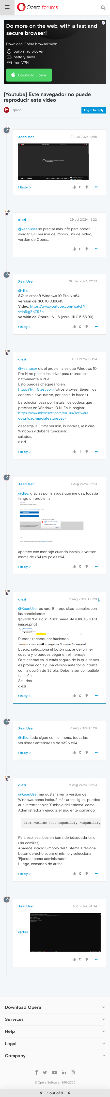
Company (15, 1040)
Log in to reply (94, 95)
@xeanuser (27, 214)
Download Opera (32, 60)
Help (10, 1016)
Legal (11, 1028)
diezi (22, 205)
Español (16, 95)
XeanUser (26, 122)
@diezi (23, 275)
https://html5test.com (36, 374)
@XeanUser (28, 593)
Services (14, 1004)
